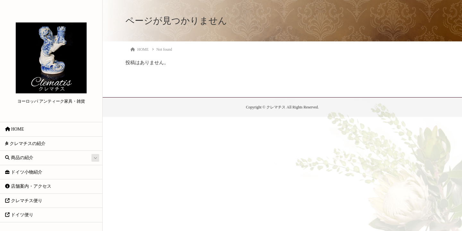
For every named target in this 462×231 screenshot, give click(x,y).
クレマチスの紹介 (25, 143)
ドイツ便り (19, 214)
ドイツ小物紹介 (23, 172)
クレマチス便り (23, 200)
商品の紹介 (19, 157)
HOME (14, 129)
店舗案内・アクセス (28, 186)
